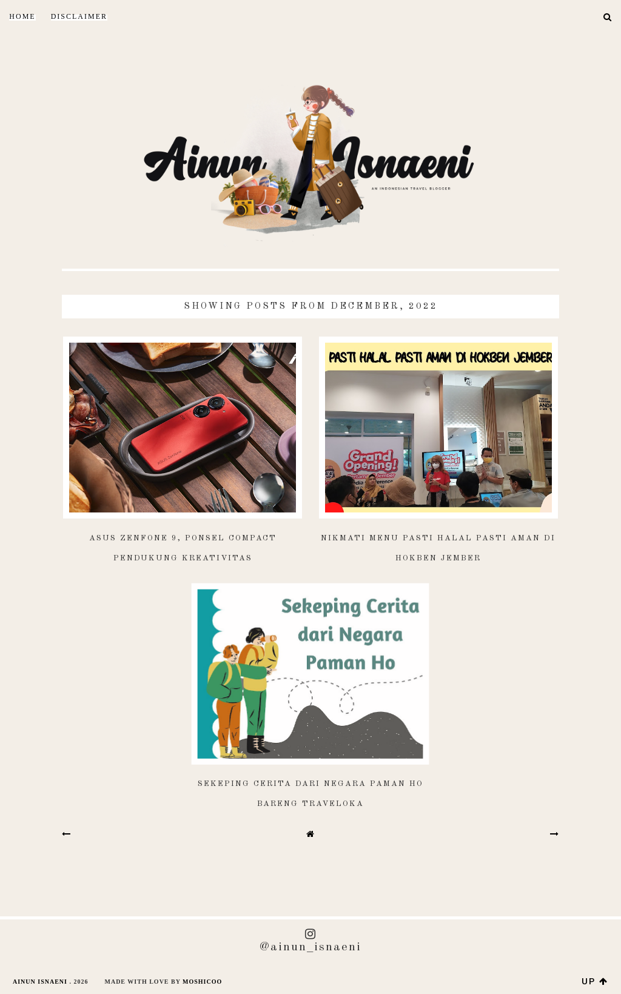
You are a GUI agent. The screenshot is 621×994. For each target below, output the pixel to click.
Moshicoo (202, 981)
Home (22, 16)
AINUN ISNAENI (40, 981)
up (595, 981)
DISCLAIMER (79, 16)
